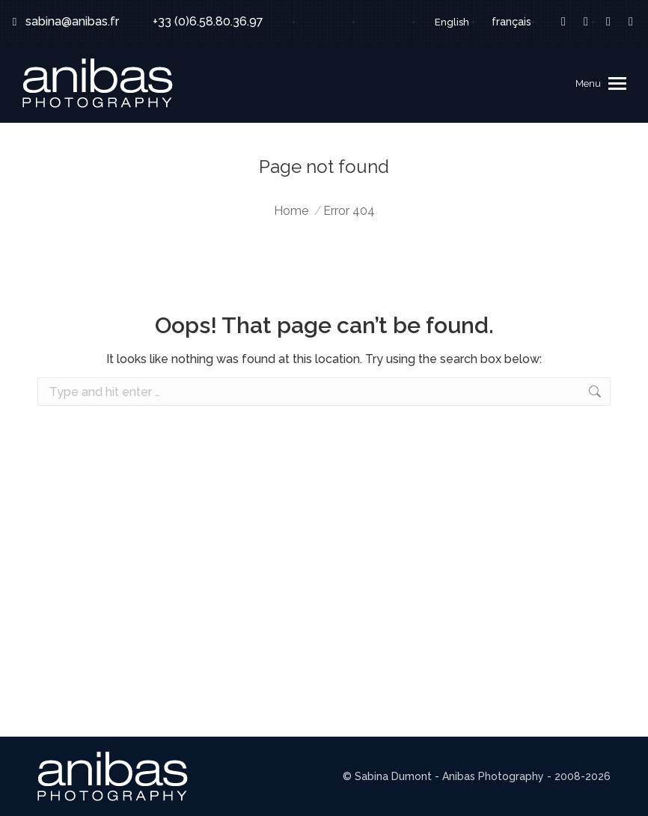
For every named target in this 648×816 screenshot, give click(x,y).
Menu (588, 83)
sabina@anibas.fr (63, 21)
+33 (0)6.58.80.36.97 (198, 21)
